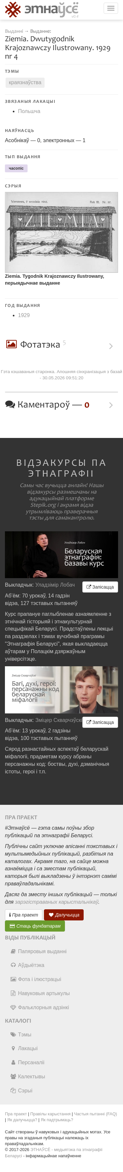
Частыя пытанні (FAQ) (95, 1113)
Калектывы (27, 1076)
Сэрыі (21, 1090)
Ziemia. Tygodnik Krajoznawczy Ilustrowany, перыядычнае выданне (54, 280)
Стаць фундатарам (35, 926)
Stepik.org (43, 505)
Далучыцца (64, 914)
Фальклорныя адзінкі (39, 1007)
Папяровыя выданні (38, 951)
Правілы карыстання (50, 1113)
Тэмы (20, 1034)
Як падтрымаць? (57, 1119)
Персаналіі (27, 1062)
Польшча (29, 111)
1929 (24, 315)
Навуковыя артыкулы (40, 993)
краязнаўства (25, 82)
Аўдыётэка (27, 965)
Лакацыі (24, 1048)
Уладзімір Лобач (55, 585)
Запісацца (100, 587)
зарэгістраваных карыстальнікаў (56, 902)
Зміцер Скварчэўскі (58, 720)
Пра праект (23, 914)
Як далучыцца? (22, 1119)
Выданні (14, 31)
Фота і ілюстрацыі (35, 979)
